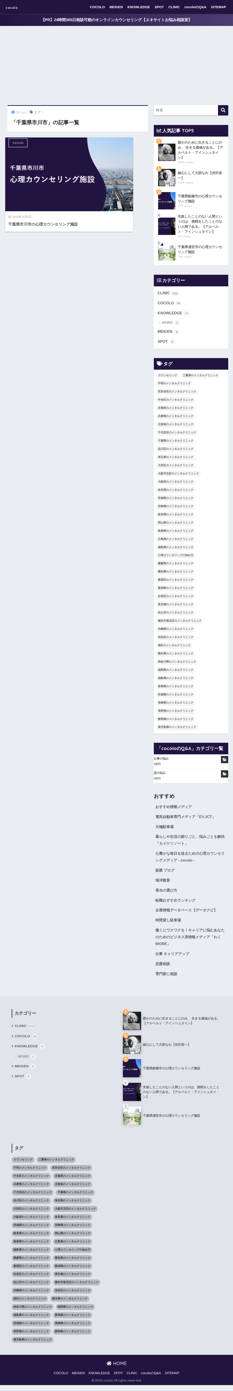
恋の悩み (160, 775)
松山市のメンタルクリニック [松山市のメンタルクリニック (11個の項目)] (175, 614)
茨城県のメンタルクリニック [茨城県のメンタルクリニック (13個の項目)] (175, 696)
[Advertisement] (116, 66)
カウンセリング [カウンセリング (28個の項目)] (167, 377)
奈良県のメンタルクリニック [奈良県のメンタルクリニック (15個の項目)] (175, 492)
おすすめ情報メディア (174, 809)
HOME (116, 1369)
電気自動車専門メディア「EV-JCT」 (187, 819)
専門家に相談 (167, 979)
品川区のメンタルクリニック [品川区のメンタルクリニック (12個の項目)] (175, 451)
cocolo (15, 7)
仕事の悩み (161, 761)
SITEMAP (218, 7)
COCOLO (97, 7)
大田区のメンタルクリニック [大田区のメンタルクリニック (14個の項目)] (175, 467)
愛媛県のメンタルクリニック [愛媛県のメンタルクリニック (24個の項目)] (175, 565)
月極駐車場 (165, 829)
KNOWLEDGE (138, 7)
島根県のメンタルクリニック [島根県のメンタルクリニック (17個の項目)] (175, 532)
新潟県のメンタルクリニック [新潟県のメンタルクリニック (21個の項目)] (175, 590)
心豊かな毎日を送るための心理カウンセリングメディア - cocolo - (190, 860)
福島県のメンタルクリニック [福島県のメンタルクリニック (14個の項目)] (175, 680)
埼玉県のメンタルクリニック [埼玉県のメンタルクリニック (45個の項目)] (175, 459)
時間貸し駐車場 (168, 925)
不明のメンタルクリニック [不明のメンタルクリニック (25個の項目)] (174, 385)
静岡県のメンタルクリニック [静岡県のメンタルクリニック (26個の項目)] (175, 721)
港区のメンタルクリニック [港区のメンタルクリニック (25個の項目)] (174, 647)
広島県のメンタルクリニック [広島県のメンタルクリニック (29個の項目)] (175, 541)
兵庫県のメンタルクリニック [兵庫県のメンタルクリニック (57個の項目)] (175, 418)
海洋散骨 (163, 884)
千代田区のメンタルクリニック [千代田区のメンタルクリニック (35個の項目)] (177, 434)
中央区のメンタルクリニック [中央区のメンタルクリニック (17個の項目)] (175, 402)
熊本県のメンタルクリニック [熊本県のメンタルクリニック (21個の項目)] (175, 655)
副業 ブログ (165, 874)
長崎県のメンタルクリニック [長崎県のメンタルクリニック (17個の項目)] (175, 704)
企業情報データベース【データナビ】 (188, 914)
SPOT (159, 7)
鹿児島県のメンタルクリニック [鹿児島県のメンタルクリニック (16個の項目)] (177, 729)
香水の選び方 (167, 894)
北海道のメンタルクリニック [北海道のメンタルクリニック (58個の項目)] (175, 426)
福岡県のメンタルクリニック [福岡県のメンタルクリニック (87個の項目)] (175, 672)
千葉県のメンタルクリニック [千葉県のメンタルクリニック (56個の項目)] (175, 443)
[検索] (223, 110)
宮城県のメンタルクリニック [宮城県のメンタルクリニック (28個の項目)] (175, 500)
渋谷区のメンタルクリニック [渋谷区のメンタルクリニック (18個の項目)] (175, 639)
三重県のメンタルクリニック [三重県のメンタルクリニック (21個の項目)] (200, 377)
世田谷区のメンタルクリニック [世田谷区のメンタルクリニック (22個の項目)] (177, 393)
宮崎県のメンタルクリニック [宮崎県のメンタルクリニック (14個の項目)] (175, 508)
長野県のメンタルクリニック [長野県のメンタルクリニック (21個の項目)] (175, 713)
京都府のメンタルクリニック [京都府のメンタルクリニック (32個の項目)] (175, 410)
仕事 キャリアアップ (173, 959)
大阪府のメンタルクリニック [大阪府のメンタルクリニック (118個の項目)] (175, 484)
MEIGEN (116, 7)
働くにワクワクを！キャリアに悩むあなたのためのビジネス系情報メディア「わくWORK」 (190, 942)
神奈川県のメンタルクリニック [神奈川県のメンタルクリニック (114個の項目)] (177, 664)
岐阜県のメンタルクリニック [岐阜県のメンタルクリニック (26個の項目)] (175, 516)
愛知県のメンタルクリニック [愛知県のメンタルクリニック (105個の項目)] (175, 573)
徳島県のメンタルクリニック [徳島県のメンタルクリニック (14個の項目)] (175, 549)
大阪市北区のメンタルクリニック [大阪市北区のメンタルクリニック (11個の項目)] (178, 475)
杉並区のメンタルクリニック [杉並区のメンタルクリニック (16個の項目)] (175, 598)
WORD (171, 324)
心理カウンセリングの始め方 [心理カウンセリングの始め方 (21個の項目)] (175, 557)
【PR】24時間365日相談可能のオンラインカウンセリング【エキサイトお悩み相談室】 (116, 20)
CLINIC (174, 7)
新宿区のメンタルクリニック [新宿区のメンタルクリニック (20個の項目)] (175, 582)
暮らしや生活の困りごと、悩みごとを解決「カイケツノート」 (190, 843)
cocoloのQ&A (195, 7)
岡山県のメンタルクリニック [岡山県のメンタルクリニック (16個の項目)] (175, 524)
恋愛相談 (163, 969)
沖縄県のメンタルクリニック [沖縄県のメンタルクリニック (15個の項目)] (175, 631)
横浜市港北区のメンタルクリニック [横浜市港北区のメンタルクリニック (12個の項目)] (180, 623)
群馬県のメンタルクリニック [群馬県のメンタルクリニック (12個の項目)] (175, 688)
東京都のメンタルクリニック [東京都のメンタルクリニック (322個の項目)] (175, 606)
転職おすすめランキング (176, 904)
